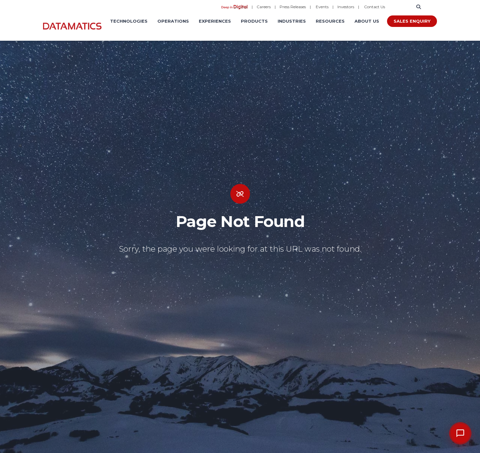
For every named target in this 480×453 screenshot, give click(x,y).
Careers (264, 6)
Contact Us (374, 6)
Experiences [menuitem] (215, 21)
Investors (345, 6)
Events (322, 6)
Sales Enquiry (412, 21)
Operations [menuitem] (173, 21)
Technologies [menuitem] (129, 21)
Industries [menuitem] (292, 21)
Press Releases (293, 6)
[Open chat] (460, 433)
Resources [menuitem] (330, 21)
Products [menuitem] (254, 21)
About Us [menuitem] (366, 21)
